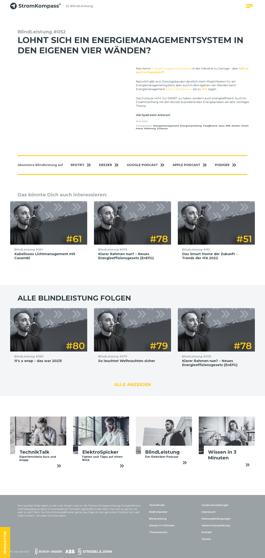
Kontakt (207, 532)
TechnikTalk (157, 505)
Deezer (110, 165)
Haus (222, 125)
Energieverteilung (191, 125)
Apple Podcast (191, 165)
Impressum (208, 511)
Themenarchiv (158, 532)
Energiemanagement (166, 125)
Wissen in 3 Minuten (162, 525)
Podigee (227, 165)
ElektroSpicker (158, 511)
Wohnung (150, 128)
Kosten (236, 125)
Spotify (82, 165)
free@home (210, 125)
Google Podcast (147, 165)
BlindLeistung (79, 7)
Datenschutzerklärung (216, 525)
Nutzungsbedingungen (216, 518)
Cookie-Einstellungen (215, 505)
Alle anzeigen (132, 384)
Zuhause (162, 128)
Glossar (206, 539)
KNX (228, 125)
